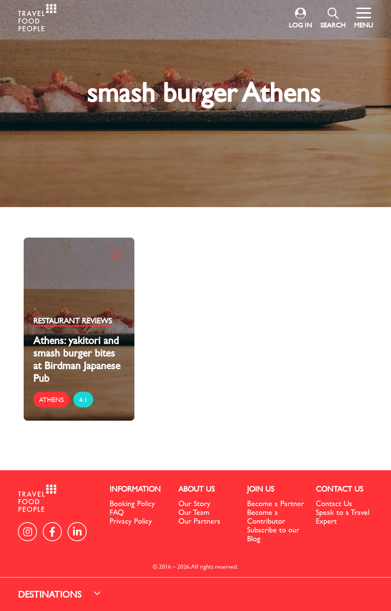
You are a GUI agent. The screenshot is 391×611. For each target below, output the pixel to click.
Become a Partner (275, 503)
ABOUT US (196, 488)
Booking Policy (132, 503)
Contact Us (334, 503)
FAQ (117, 512)
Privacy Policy (131, 520)
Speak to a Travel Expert (342, 516)
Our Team (193, 512)
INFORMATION (135, 488)
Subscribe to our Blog (273, 534)
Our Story (194, 503)
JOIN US (260, 488)
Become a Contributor (266, 516)
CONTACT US (339, 488)
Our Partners (199, 520)
